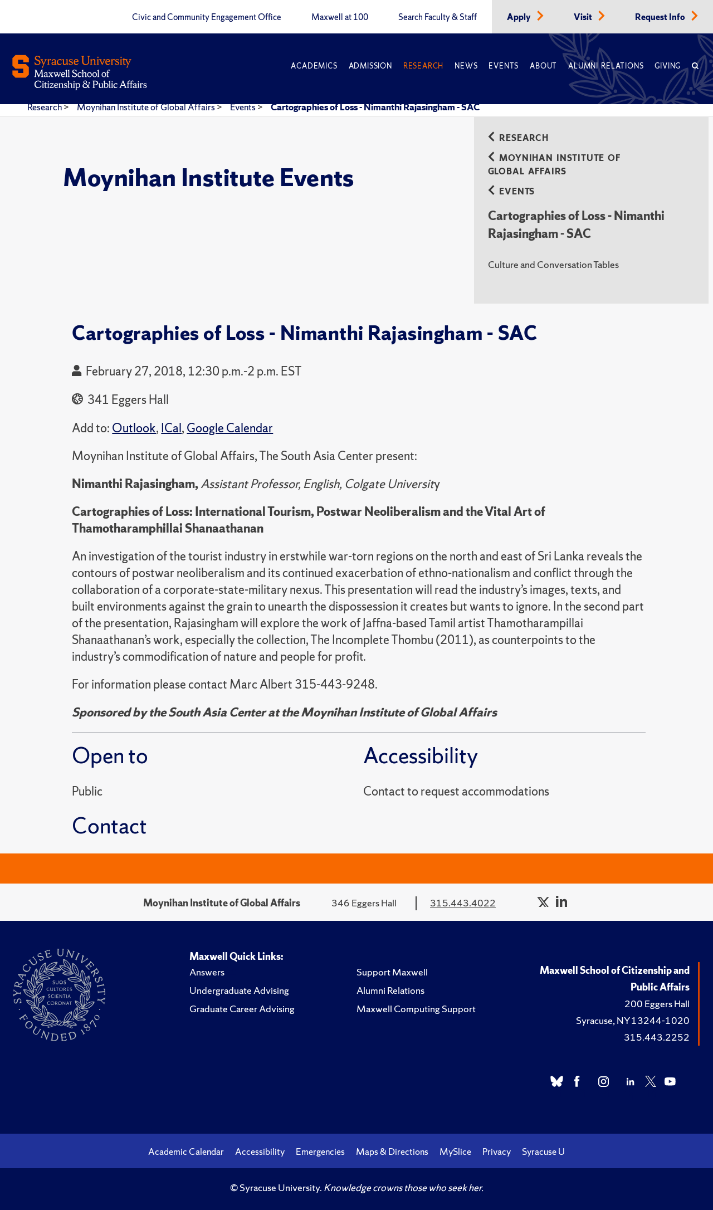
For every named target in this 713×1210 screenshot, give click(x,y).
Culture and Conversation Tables (553, 264)
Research (423, 66)
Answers (206, 971)
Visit (584, 17)
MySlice (455, 1151)
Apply (520, 17)
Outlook (134, 428)
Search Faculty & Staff (437, 17)
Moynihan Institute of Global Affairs (147, 107)
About (543, 66)
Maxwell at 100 (339, 17)
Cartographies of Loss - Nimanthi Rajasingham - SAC (375, 107)
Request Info (661, 17)
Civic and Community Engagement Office (206, 17)
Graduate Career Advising (242, 1008)
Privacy (496, 1151)
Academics (314, 66)
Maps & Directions (392, 1151)
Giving (668, 66)
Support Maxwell (392, 971)
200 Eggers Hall (657, 1003)
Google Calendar (230, 428)
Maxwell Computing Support (416, 1008)
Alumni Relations (605, 66)
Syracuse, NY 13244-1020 (633, 1020)
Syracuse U (543, 1151)
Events (504, 66)
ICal (171, 428)
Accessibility (260, 1151)
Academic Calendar (186, 1151)
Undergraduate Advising (239, 990)
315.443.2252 (657, 1037)
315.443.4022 (463, 902)
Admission (370, 66)
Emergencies (320, 1151)
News (466, 66)
